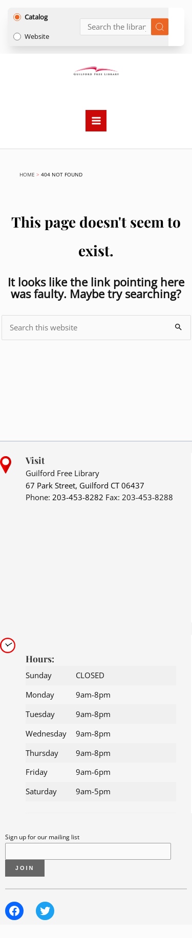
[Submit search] (160, 26)
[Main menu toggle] (96, 120)
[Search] (124, 26)
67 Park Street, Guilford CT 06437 (85, 485)
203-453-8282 (77, 497)
